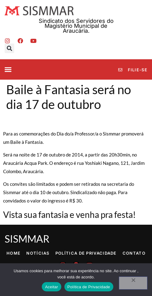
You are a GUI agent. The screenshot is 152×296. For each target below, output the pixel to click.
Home (13, 253)
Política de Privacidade (86, 253)
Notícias (37, 253)
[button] (9, 48)
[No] (133, 283)
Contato (134, 253)
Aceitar (51, 287)
